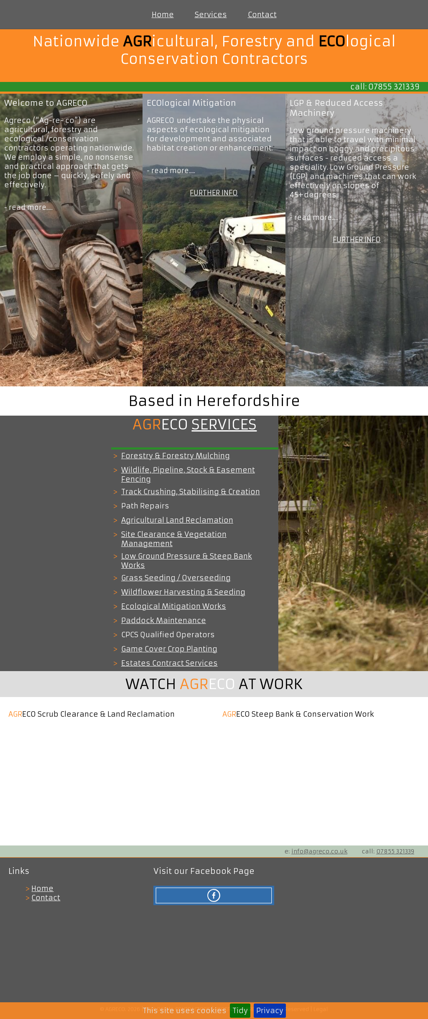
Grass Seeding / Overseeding (176, 577)
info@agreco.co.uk (319, 851)
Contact (262, 14)
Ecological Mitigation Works (173, 606)
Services (211, 14)
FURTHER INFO (214, 193)
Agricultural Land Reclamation (177, 520)
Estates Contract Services (169, 663)
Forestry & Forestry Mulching (175, 455)
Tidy (240, 1010)
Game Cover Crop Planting (169, 649)
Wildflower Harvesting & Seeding (183, 592)
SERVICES (224, 424)
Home (163, 14)
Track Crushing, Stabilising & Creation (190, 491)
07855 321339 (395, 851)
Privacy (269, 1010)
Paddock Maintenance (163, 620)
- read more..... (28, 207)
